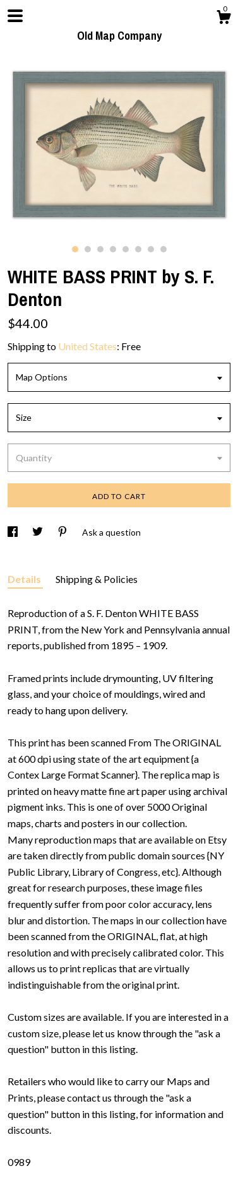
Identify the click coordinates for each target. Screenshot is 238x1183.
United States (87, 346)
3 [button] (100, 249)
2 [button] (88, 249)
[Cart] (223, 18)
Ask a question (111, 532)
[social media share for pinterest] (63, 532)
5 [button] (125, 249)
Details (25, 579)
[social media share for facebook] (14, 532)
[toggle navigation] (15, 15)
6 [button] (138, 249)
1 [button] (75, 249)
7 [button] (151, 249)
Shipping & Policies (97, 579)
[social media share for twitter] (38, 532)
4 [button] (113, 249)
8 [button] (163, 249)
